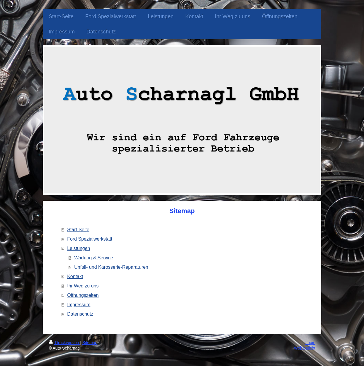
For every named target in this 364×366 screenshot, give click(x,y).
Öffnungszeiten (82, 295)
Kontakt (75, 276)
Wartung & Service (93, 257)
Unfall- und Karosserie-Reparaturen (111, 267)
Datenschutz (80, 313)
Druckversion (64, 342)
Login (310, 342)
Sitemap (89, 342)
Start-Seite (78, 229)
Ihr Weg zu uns (82, 285)
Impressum (78, 304)
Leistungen (78, 248)
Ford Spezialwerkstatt (89, 238)
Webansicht (304, 348)
